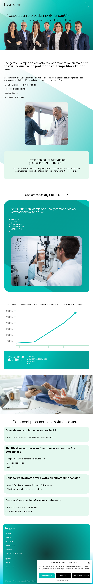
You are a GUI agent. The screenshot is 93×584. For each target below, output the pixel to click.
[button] (89, 562)
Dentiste (8, 537)
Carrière (8, 563)
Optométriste (10, 545)
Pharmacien (9, 541)
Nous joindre (9, 567)
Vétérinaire (8, 550)
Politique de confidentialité (63, 580)
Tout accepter (46, 576)
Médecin (8, 533)
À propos (8, 558)
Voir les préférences (81, 576)
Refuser (63, 576)
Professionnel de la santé (14, 554)
